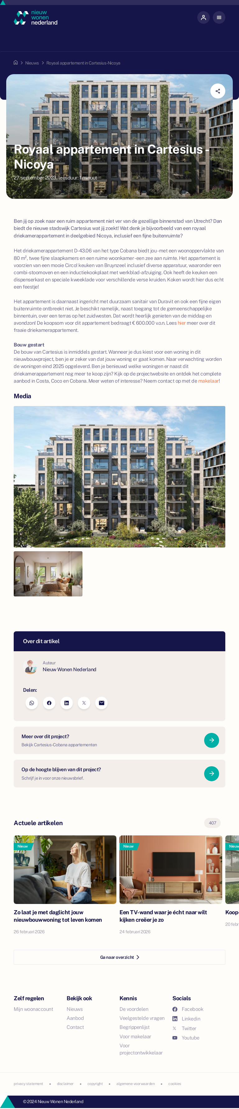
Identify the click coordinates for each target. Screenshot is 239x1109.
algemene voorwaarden (135, 1084)
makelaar (208, 381)
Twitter (184, 1028)
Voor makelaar (135, 1037)
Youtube (185, 1038)
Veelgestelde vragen (142, 1018)
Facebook (187, 1009)
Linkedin (186, 1019)
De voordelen (134, 1009)
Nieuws (32, 62)
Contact (75, 1027)
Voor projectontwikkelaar (141, 1049)
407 (212, 822)
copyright (95, 1084)
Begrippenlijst (134, 1027)
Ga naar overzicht (119, 957)
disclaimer (65, 1084)
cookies (174, 1084)
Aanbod (75, 1018)
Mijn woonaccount (33, 1009)
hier (182, 323)
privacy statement (28, 1084)
